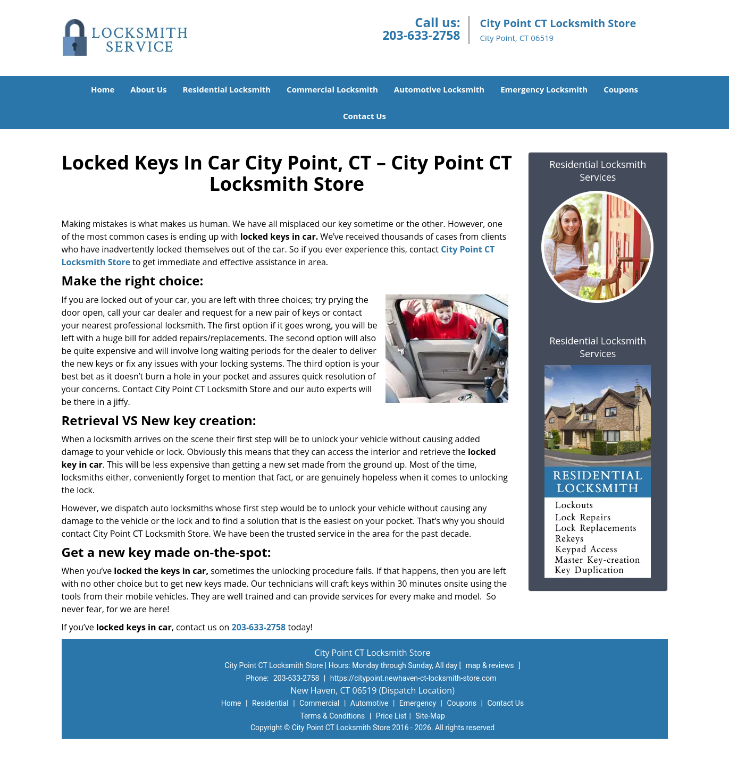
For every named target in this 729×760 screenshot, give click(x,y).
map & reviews (491, 665)
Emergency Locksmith (544, 89)
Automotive (369, 703)
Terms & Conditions (332, 716)
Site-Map (430, 716)
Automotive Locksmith (439, 89)
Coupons (621, 89)
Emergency (417, 703)
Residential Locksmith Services (597, 170)
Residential (270, 703)
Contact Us (364, 116)
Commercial (319, 703)
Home (102, 89)
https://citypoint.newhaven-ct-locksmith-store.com (413, 678)
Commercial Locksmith (332, 89)
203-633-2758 (421, 35)
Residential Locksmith (227, 89)
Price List (391, 716)
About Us (148, 89)
